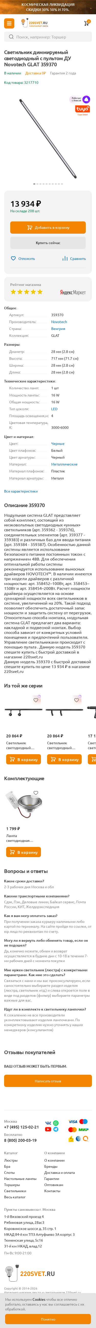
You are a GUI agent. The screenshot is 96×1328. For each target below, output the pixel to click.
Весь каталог (15, 1196)
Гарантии (51, 1178)
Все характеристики (21, 491)
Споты (9, 1172)
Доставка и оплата (59, 1172)
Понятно (48, 1319)
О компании (54, 1160)
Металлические (64, 464)
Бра (7, 1166)
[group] (48, 139)
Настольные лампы (20, 1178)
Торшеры (12, 1184)
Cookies (39, 1299)
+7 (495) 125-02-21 (21, 1127)
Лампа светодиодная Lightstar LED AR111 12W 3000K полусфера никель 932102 (22, 838)
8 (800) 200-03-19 (20, 1140)
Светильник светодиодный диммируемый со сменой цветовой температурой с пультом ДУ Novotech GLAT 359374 (61, 745)
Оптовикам (53, 1184)
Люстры (11, 1160)
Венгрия (58, 328)
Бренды (51, 1166)
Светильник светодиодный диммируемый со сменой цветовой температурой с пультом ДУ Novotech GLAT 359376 (20, 745)
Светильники (15, 1190)
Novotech (59, 321)
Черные (58, 443)
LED (54, 408)
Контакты (52, 1190)
